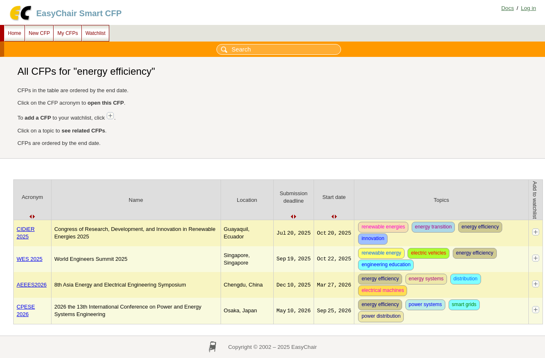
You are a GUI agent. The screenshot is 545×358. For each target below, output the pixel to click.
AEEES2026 (32, 285)
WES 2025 (29, 259)
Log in (528, 8)
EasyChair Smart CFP (79, 13)
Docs (507, 8)
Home (14, 33)
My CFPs (67, 33)
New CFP (39, 33)
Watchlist (96, 33)
